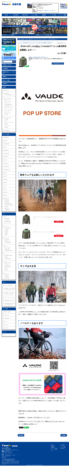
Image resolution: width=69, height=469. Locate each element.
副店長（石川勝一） (8, 311)
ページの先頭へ (65, 444)
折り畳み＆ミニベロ (9, 106)
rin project (7, 218)
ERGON (7, 201)
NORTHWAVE (8, 258)
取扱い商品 (25, 14)
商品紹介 (4, 87)
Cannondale (7, 153)
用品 (7, 123)
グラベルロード (9, 101)
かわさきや (7, 324)
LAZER (7, 231)
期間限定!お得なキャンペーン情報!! (8, 73)
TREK (6, 147)
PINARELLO (7, 150)
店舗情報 (44, 14)
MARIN (6, 192)
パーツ (7, 120)
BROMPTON (7, 143)
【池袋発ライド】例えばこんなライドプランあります (10, 293)
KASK (7, 232)
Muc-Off (7, 208)
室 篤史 (6, 328)
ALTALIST (8, 239)
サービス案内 (53, 14)
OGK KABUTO (8, 228)
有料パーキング (48, 10)
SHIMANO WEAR (9, 250)
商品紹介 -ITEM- (24, 39)
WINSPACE (7, 137)
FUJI (5, 185)
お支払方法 (62, 451)
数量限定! (4, 76)
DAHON (6, 179)
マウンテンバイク (9, 107)
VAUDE (7, 276)
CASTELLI (8, 265)
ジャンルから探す (8, 98)
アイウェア (7, 237)
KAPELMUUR (8, 221)
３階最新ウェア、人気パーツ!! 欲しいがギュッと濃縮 (47, 26)
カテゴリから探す (8, 117)
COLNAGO (7, 163)
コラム (4, 282)
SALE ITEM (7, 93)
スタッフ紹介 (34, 14)
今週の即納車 (5, 68)
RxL (6, 268)
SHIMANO (8, 209)
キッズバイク (8, 112)
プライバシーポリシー (54, 454)
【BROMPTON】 (9, 104)
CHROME (7, 278)
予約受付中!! (5, 83)
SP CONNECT (7, 130)
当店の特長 (15, 14)
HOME (6, 14)
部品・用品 (7, 198)
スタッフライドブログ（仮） (10, 297)
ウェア (4, 213)
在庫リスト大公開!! (6, 80)
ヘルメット (7, 226)
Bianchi (6, 140)
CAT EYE (7, 200)
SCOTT (6, 160)
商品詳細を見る (57, 225)
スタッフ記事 (5, 308)
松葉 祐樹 (7, 315)
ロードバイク (8, 99)
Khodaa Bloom (7, 169)
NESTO (6, 195)
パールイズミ (8, 223)
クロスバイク (8, 102)
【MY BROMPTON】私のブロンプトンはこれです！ (10, 304)
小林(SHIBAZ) (7, 318)
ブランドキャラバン (8, 334)
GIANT (6, 176)
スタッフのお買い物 (8, 285)
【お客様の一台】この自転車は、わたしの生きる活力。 (10, 289)
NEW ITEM (7, 90)
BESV (6, 172)
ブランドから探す (6, 134)
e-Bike (7, 114)
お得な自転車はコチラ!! (10, 94)
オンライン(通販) (62, 14)
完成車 (7, 119)
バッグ (6, 273)
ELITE (7, 206)
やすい (6, 321)
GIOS (6, 189)
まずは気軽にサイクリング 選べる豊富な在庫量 (43, 34)
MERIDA (6, 156)
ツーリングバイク (9, 109)
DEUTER (7, 274)
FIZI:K (7, 257)
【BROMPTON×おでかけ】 (10, 300)
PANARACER (8, 203)
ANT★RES (8, 249)
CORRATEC (7, 166)
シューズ (6, 254)
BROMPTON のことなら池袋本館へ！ (9, 34)
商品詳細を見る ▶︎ (60, 65)
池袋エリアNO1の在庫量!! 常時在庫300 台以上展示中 (11, 26)
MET (7, 234)
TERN (6, 182)
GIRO (7, 229)
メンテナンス (8, 125)
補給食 (7, 127)
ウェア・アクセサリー (10, 122)
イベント (4, 331)
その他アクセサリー (8, 262)
